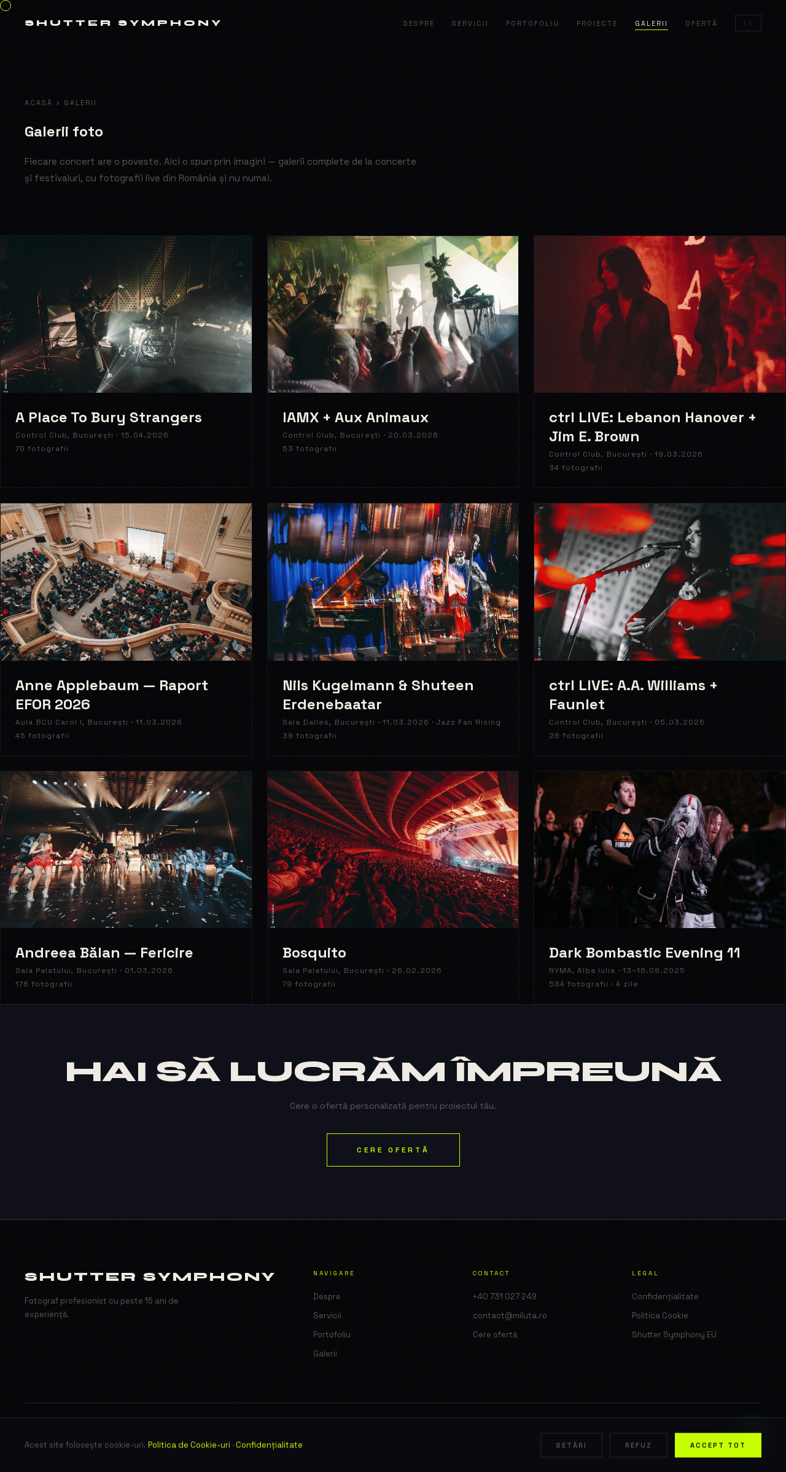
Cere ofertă (393, 1150)
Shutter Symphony (124, 23)
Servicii (470, 23)
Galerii (651, 23)
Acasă (39, 102)
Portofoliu (532, 23)
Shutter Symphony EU (674, 1334)
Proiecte (597, 23)
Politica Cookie (660, 1315)
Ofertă (701, 23)
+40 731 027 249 (505, 1296)
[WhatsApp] (751, 1437)
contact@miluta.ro (510, 1315)
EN (748, 23)
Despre (419, 23)
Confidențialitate (665, 1296)
